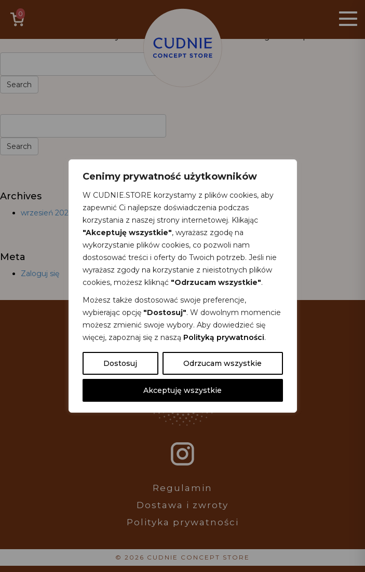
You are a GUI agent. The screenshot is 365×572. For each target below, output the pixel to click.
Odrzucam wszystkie (222, 363)
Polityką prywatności (223, 337)
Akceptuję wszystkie (182, 390)
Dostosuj (120, 363)
